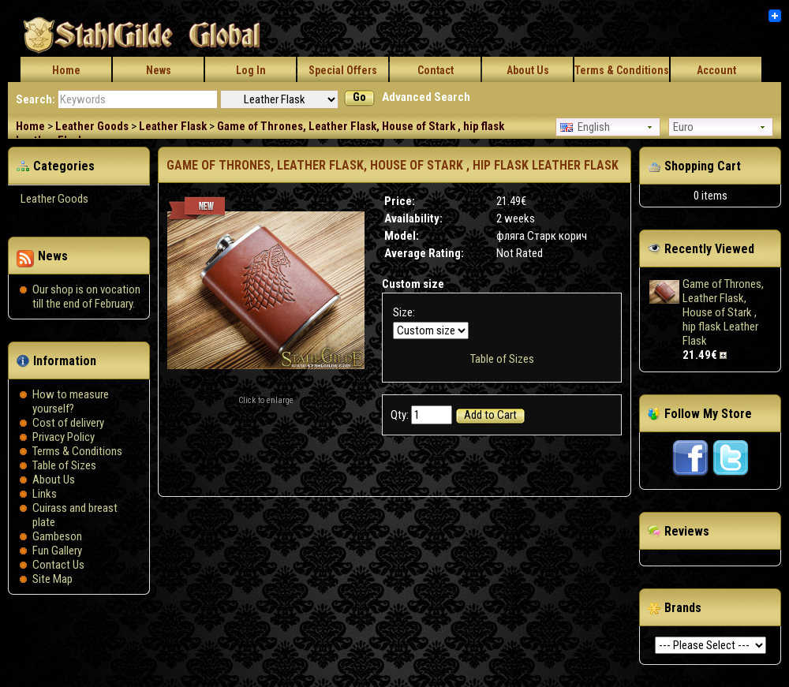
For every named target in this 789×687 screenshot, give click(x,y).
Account (716, 70)
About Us (528, 70)
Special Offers (342, 70)
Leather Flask (173, 126)
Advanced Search (426, 97)
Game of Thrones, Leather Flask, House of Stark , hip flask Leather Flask (723, 312)
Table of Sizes (64, 465)
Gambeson (57, 536)
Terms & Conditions (621, 70)
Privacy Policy (63, 437)
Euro (683, 127)
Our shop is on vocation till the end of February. (86, 296)
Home (66, 70)
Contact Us (58, 565)
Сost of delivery (68, 423)
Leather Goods (92, 126)
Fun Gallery (57, 550)
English (585, 127)
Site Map (52, 579)
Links (44, 494)
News (158, 70)
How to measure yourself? (70, 401)
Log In (251, 70)
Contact (435, 70)
